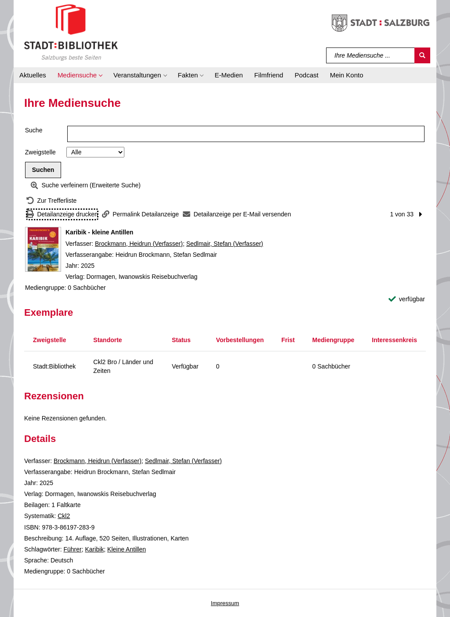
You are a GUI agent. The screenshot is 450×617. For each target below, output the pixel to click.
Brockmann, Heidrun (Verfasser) (139, 243)
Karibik (94, 549)
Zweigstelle (40, 152)
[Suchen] (422, 55)
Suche (34, 130)
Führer (72, 549)
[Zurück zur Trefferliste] (51, 200)
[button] (79, 75)
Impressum (225, 603)
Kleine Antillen (126, 549)
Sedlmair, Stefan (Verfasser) (224, 243)
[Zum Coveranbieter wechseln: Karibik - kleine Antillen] (43, 249)
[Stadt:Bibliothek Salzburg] (71, 32)
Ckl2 (64, 515)
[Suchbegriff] (371, 55)
